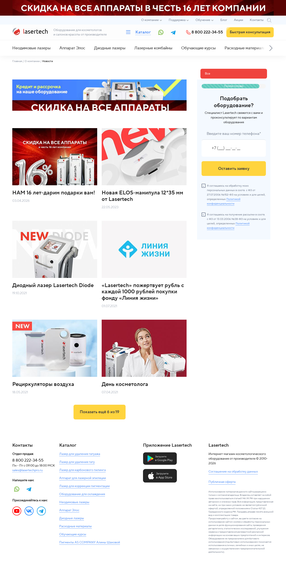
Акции (238, 20)
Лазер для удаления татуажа (79, 454)
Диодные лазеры (109, 48)
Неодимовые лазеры (31, 48)
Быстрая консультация (250, 32)
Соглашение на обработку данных (233, 472)
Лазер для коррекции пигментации (84, 486)
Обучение (203, 20)
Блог (223, 20)
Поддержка (177, 20)
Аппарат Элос (72, 48)
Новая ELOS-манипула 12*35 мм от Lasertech (142, 196)
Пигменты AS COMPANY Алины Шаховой (89, 542)
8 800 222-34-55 (207, 32)
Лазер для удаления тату (77, 462)
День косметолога (125, 384)
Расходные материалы (245, 48)
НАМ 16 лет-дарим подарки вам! (53, 192)
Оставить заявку (233, 168)
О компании (150, 20)
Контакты (257, 20)
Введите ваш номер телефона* (234, 133)
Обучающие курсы (198, 48)
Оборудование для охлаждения (82, 494)
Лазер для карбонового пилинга (82, 470)
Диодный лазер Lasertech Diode (53, 285)
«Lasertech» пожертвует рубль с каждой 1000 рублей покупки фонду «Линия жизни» (143, 292)
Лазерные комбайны (153, 48)
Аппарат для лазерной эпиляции (82, 478)
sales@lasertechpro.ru (27, 470)
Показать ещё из (99, 412)
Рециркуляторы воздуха (43, 384)
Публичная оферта (222, 482)
